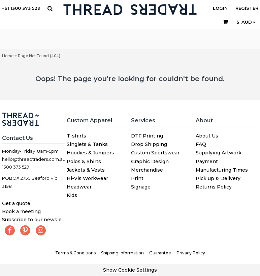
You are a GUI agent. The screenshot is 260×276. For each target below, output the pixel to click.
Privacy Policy (190, 252)
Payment (207, 161)
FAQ (201, 144)
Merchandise (147, 170)
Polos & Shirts (84, 161)
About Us (207, 136)
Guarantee (160, 252)
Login (220, 8)
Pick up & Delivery (218, 178)
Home (7, 55)
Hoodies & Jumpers (90, 153)
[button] (50, 8)
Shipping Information (122, 252)
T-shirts (76, 136)
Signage (141, 187)
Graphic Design (150, 161)
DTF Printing (147, 136)
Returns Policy (214, 187)
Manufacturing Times (222, 170)
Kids (72, 195)
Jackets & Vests (86, 170)
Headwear (79, 187)
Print (137, 178)
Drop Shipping (149, 144)
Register (246, 8)
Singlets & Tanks (87, 144)
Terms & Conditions (75, 252)
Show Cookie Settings (130, 270)
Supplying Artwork (218, 153)
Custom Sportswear (155, 153)
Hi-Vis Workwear (87, 178)
